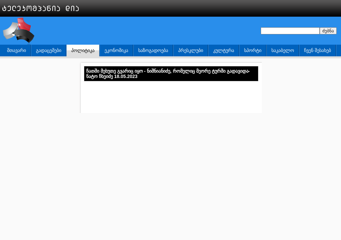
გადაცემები (48, 50)
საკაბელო (282, 50)
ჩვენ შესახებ (317, 50)
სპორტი (252, 50)
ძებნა (328, 30)
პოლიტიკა (83, 50)
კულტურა (223, 50)
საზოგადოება (153, 50)
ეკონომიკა (116, 50)
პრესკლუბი (190, 50)
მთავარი (16, 50)
